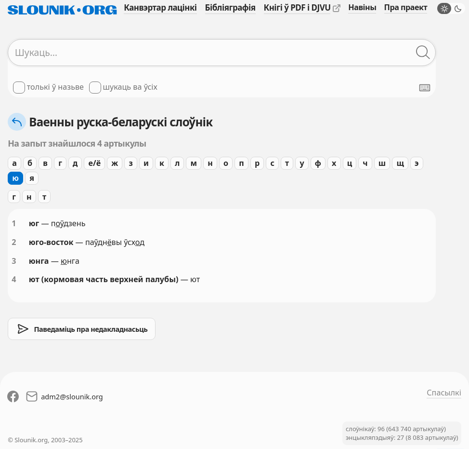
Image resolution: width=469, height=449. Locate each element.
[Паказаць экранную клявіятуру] (424, 88)
